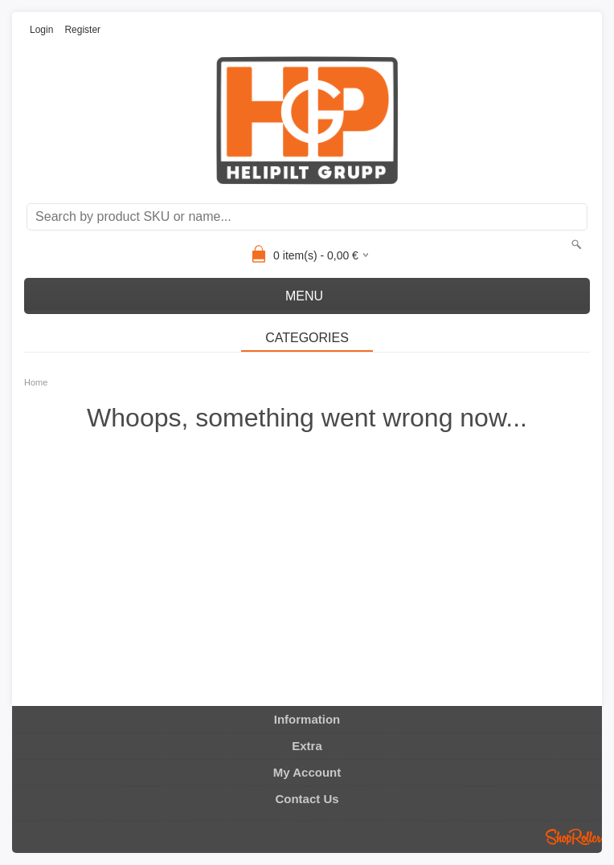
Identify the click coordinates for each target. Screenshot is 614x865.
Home (35, 382)
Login (41, 29)
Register (82, 29)
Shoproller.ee (574, 837)
